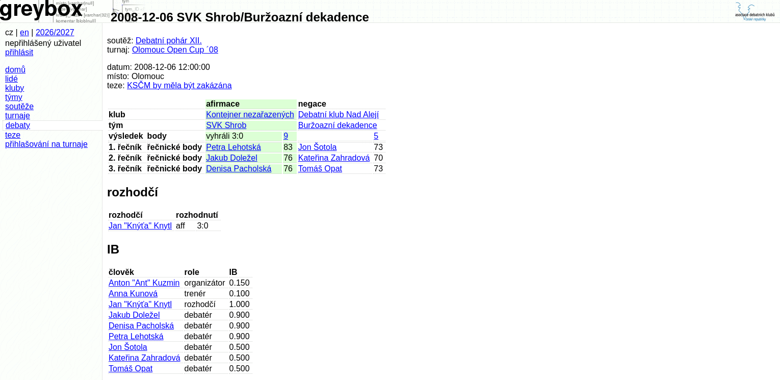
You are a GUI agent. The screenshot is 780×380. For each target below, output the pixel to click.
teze (12, 135)
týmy (13, 97)
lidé (11, 78)
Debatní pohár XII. (169, 40)
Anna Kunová (133, 293)
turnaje (17, 115)
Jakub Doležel (231, 158)
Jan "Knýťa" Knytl (140, 225)
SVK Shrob (226, 125)
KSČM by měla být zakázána (179, 85)
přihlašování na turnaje (46, 144)
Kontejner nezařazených (250, 114)
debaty (18, 125)
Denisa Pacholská (238, 168)
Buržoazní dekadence (337, 125)
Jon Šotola (317, 147)
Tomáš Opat (320, 168)
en (24, 32)
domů (15, 69)
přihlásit (19, 52)
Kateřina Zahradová (334, 158)
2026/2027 (55, 32)
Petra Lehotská (233, 147)
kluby (14, 88)
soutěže (19, 106)
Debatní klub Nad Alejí (338, 114)
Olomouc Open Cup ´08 (175, 49)
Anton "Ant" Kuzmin (144, 282)
